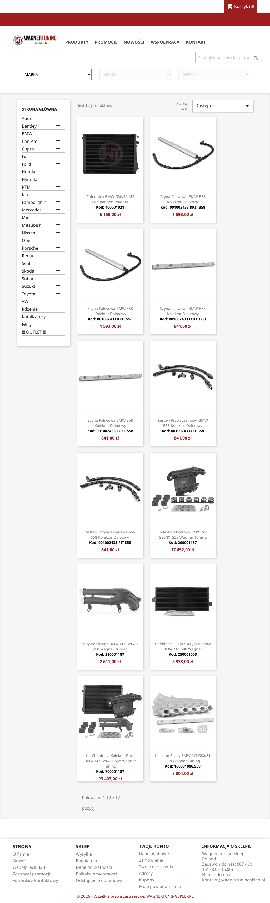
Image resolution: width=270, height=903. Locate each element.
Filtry (27, 324)
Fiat (25, 156)
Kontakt (196, 42)
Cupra (28, 149)
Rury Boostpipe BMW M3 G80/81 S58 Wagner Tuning (110, 649)
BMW (27, 134)
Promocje (106, 42)
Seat (26, 263)
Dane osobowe (154, 853)
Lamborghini (34, 202)
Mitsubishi (32, 225)
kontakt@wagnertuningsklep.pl (233, 880)
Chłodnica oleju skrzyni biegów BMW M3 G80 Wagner (183, 649)
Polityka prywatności (96, 874)
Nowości (134, 42)
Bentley (29, 126)
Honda (28, 172)
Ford (26, 164)
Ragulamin (86, 861)
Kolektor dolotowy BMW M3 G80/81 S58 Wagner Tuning (183, 537)
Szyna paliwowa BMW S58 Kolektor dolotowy (110, 313)
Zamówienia (151, 860)
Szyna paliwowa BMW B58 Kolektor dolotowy (183, 202)
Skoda (28, 271)
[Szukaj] (228, 57)
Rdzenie (30, 309)
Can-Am (29, 141)
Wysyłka (84, 854)
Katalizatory (34, 317)
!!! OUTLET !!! (34, 332)
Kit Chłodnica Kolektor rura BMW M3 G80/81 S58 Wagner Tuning (110, 763)
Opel (26, 240)
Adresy (146, 873)
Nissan (28, 233)
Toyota (28, 294)
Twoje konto (154, 846)
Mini (26, 217)
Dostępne (223, 106)
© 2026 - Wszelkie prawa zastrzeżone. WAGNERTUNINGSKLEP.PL (135, 896)
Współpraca (165, 42)
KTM (26, 187)
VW (25, 301)
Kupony (146, 880)
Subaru (29, 278)
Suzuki (28, 286)
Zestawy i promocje (32, 874)
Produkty (76, 42)
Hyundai (30, 179)
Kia (25, 195)
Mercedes (32, 210)
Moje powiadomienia (160, 886)
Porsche (30, 248)
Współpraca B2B (29, 867)
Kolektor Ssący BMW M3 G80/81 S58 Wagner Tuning (183, 761)
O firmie (21, 854)
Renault (29, 256)
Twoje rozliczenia (156, 867)
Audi (26, 118)
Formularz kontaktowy (35, 880)
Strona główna (39, 109)
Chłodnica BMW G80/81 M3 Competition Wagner (110, 202)
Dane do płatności (94, 867)
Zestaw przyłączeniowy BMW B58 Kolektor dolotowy (183, 425)
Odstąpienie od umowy (99, 880)
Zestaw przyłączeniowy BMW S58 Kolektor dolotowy (110, 537)
